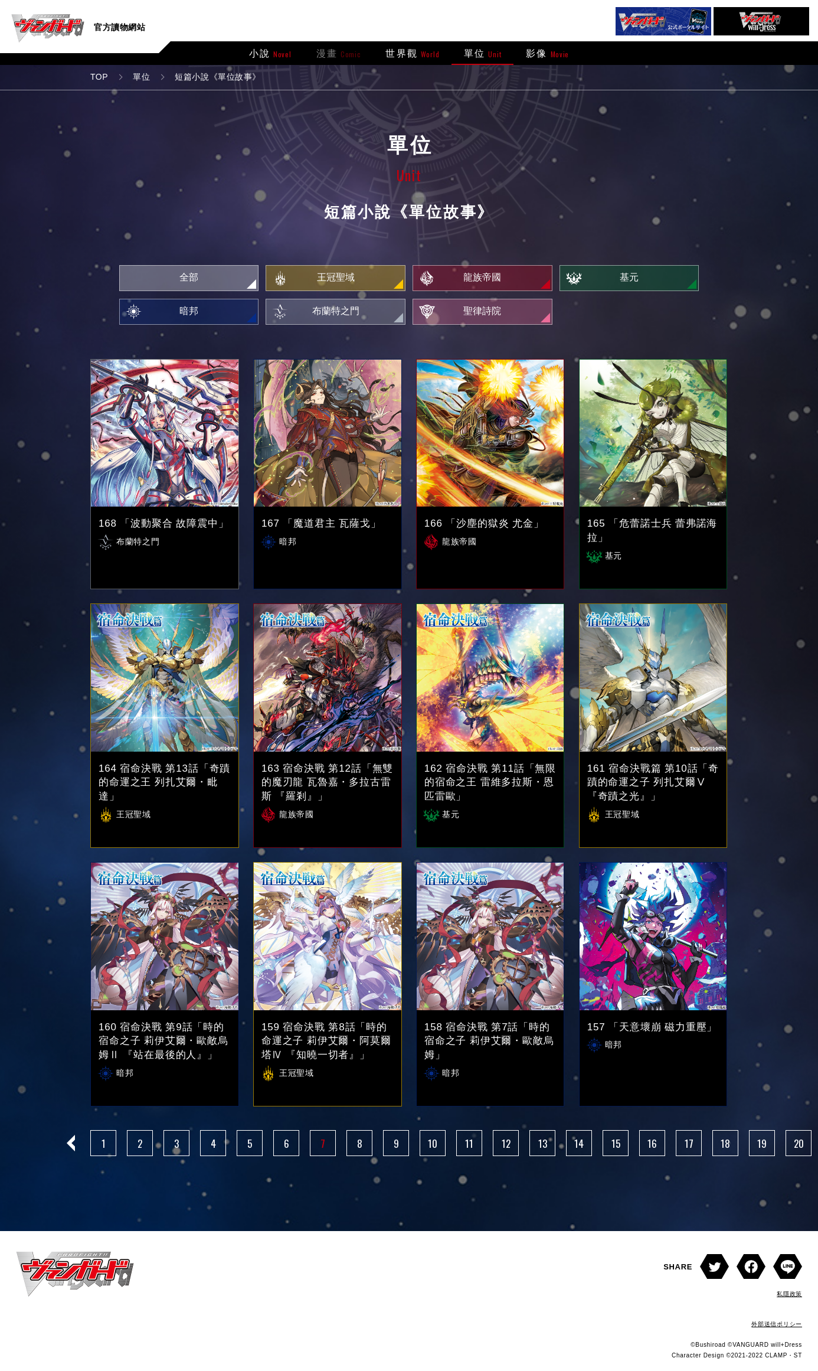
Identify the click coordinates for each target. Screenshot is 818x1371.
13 (542, 1147)
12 (506, 1147)
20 (799, 1147)
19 (762, 1147)
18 (725, 1147)
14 (579, 1147)
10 (432, 1147)
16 (652, 1147)
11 (469, 1147)
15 (615, 1147)
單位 (141, 76)
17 (689, 1147)
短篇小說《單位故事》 (218, 76)
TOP (99, 76)
